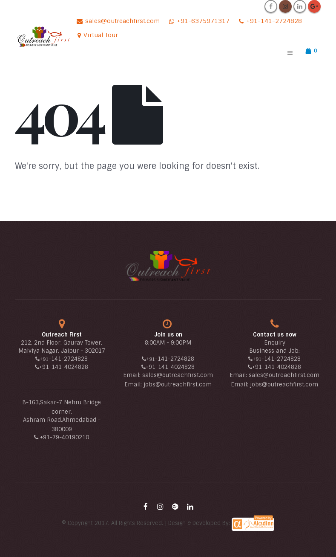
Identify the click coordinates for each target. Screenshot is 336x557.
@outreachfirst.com (183, 384)
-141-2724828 (68, 359)
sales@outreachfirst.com (177, 375)
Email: (132, 375)
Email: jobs (139, 384)
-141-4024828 (68, 367)
